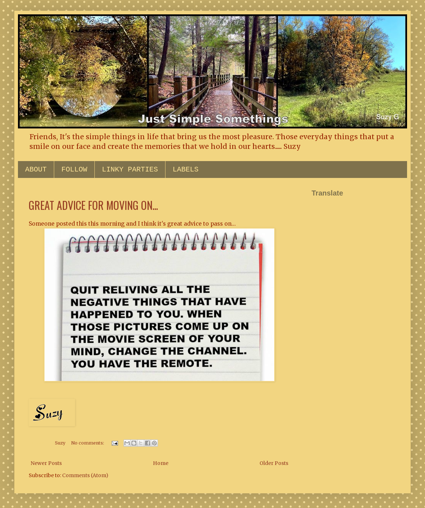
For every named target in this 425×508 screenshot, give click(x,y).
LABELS (186, 169)
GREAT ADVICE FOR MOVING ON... (93, 205)
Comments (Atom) (85, 475)
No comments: (88, 443)
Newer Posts (46, 463)
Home (160, 463)
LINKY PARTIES (130, 169)
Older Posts (274, 463)
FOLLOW (74, 169)
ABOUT (36, 169)
